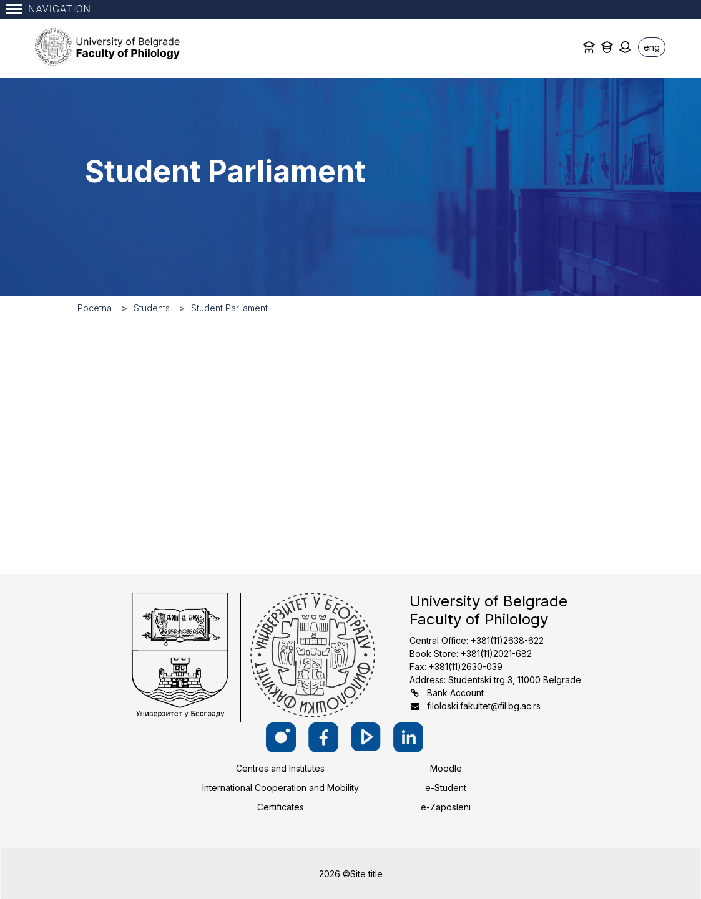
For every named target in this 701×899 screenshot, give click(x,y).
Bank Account (455, 693)
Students (152, 308)
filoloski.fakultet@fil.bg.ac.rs (484, 706)
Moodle (446, 768)
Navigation (48, 9)
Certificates (280, 807)
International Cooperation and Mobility (280, 787)
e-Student (445, 787)
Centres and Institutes (280, 768)
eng (652, 47)
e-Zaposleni (446, 807)
